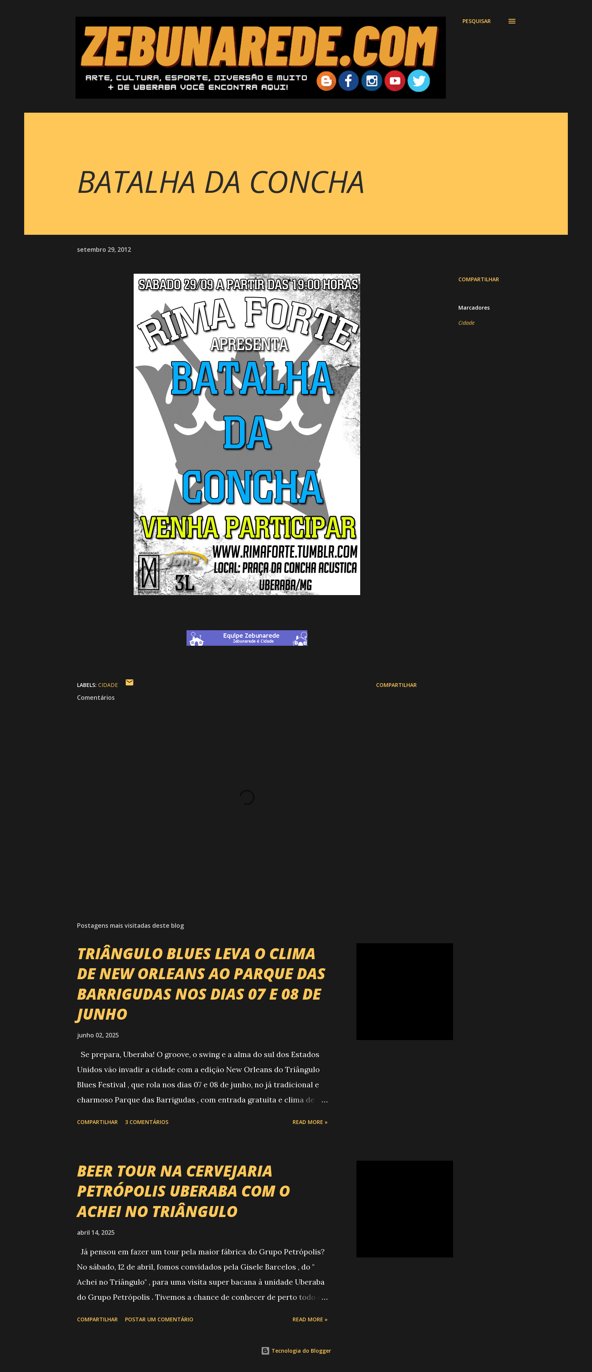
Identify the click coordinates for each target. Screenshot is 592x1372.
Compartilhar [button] (478, 279)
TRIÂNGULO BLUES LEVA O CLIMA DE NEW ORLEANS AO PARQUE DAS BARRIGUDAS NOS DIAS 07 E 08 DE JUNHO (201, 983)
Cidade (466, 322)
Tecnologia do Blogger (296, 1350)
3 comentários (146, 1122)
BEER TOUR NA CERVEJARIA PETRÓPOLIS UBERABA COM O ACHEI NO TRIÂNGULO (183, 1191)
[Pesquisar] (476, 21)
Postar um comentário (159, 1319)
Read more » (310, 1122)
